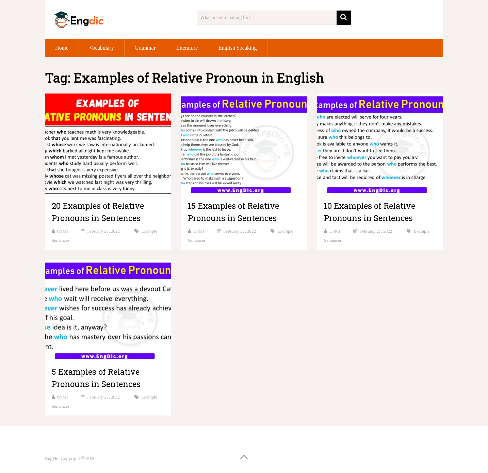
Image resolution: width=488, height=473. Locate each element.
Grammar (145, 48)
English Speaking (237, 48)
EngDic (52, 458)
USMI (62, 231)
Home (61, 48)
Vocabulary (101, 48)
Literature (187, 48)
